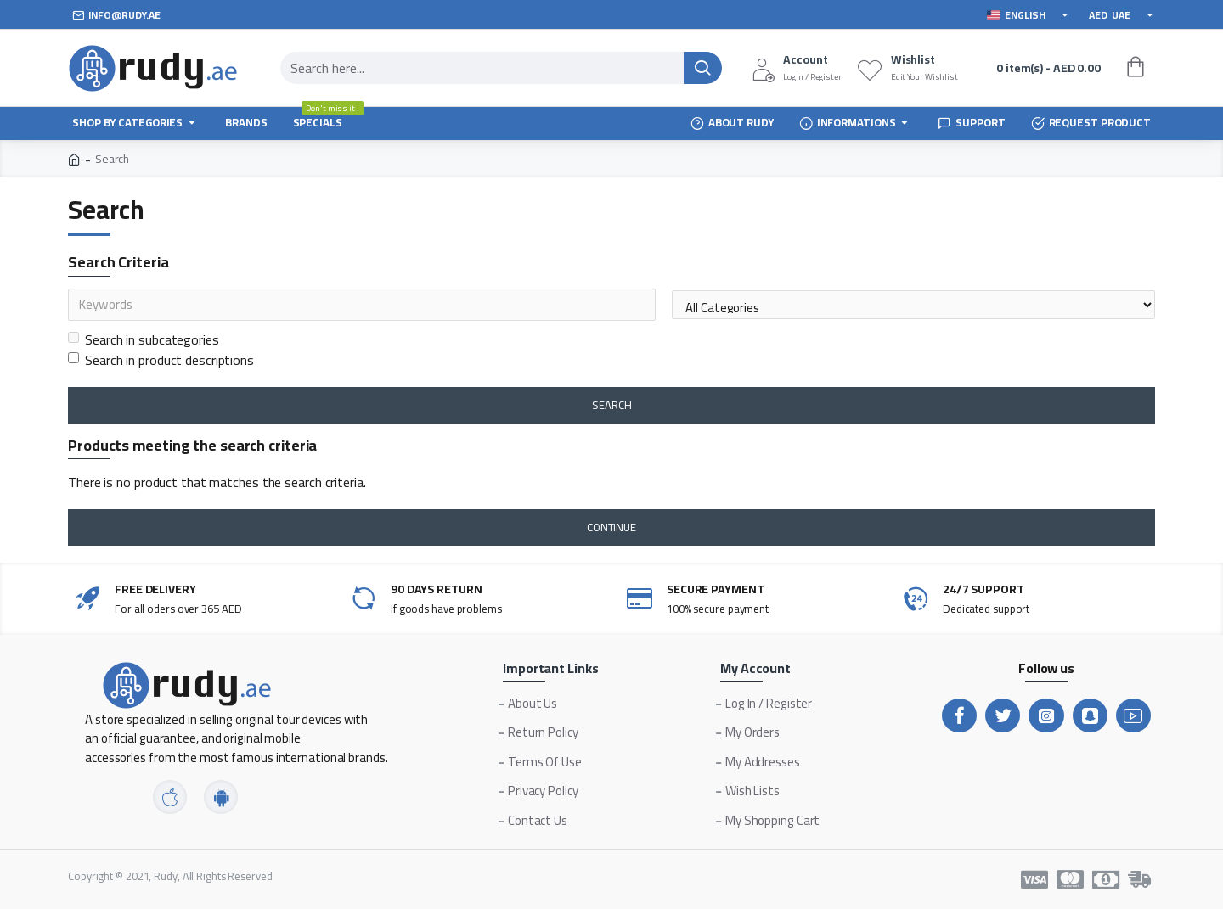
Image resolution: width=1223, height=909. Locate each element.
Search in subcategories (143, 339)
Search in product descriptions (161, 360)
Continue (611, 527)
